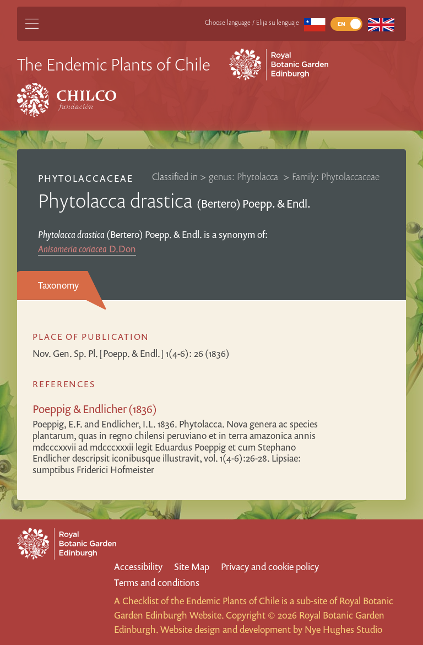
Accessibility (138, 566)
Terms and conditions (156, 582)
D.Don (87, 248)
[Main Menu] (32, 23)
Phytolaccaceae (86, 178)
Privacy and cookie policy (270, 566)
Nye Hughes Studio (343, 629)
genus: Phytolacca (244, 176)
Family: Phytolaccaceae (335, 176)
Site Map (191, 566)
